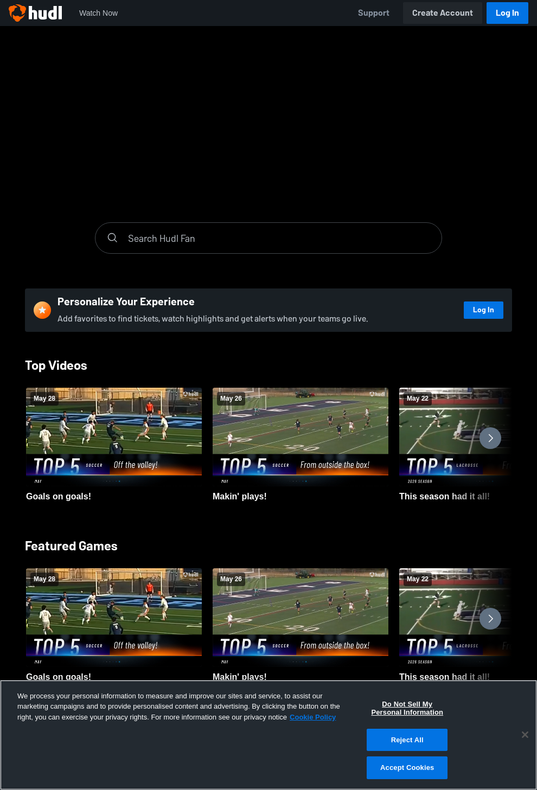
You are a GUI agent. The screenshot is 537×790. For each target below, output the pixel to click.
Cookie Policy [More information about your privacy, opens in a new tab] (313, 717)
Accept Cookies (407, 767)
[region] (268, 735)
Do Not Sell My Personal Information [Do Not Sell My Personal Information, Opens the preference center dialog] (407, 708)
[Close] (525, 735)
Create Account (442, 12)
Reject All (407, 740)
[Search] (279, 238)
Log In (507, 12)
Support (373, 12)
